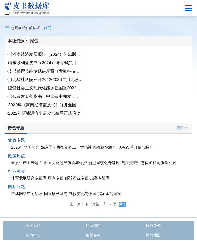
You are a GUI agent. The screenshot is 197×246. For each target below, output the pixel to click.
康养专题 (55, 178)
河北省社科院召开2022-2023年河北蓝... (45, 79)
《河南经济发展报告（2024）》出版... (44, 54)
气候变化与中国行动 (86, 193)
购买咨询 (93, 235)
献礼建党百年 (105, 147)
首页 (47, 28)
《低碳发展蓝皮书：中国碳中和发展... (43, 96)
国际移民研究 (55, 193)
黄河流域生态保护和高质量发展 (148, 162)
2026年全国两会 (25, 147)
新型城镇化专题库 (104, 162)
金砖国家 (113, 193)
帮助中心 (33, 235)
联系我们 (93, 226)
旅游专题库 (99, 178)
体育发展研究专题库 (28, 178)
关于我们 (33, 226)
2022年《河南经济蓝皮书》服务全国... (44, 104)
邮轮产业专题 (76, 178)
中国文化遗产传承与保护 (65, 162)
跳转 (122, 204)
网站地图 (153, 235)
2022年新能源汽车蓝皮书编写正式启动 (44, 113)
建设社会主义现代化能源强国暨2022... (44, 88)
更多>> (182, 128)
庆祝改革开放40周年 (136, 147)
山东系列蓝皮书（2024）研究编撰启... (44, 62)
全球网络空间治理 (26, 193)
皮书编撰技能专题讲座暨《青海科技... (43, 71)
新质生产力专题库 (26, 162)
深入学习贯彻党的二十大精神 (66, 147)
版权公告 (153, 226)
